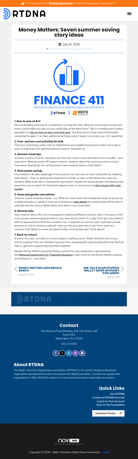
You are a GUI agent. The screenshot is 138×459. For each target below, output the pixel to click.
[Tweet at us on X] (62, 353)
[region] (100, 273)
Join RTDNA (117, 394)
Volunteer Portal (105, 413)
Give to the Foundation (110, 404)
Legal (105, 452)
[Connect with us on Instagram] (75, 353)
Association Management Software (69, 442)
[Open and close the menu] (90, 13)
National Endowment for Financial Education (46, 254)
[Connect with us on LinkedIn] (69, 353)
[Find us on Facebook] (56, 353)
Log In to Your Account (111, 401)
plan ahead (80, 201)
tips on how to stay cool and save (50, 132)
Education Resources (62, 48)
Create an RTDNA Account (108, 397)
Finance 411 (84, 48)
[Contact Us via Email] (82, 353)
